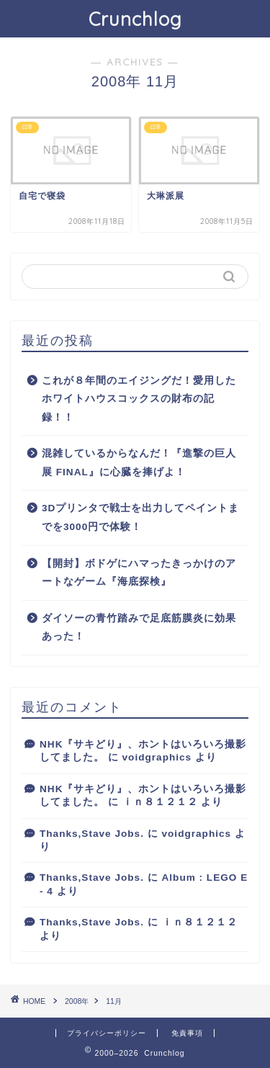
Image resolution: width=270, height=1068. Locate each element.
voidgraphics (157, 757)
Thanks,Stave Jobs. (92, 833)
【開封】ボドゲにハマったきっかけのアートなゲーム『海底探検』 (139, 573)
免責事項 (187, 1033)
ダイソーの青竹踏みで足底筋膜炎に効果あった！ (139, 627)
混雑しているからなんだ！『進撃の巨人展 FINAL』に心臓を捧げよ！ (139, 462)
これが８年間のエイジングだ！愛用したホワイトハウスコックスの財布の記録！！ (139, 399)
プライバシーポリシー (106, 1033)
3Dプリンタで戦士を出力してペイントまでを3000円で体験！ (140, 517)
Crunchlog (135, 18)
